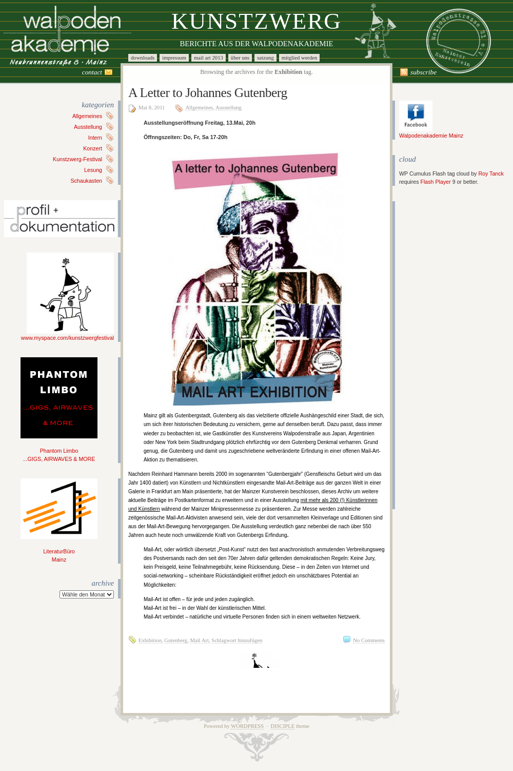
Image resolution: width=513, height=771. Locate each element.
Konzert (92, 148)
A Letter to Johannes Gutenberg (207, 92)
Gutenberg (175, 640)
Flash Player (435, 182)
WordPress (247, 726)
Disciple (282, 726)
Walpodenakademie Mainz (431, 132)
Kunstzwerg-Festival (77, 159)
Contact (92, 72)
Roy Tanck (491, 173)
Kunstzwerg (256, 21)
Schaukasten (86, 181)
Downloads (142, 58)
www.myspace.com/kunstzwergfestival (67, 335)
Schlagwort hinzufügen (236, 640)
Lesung (93, 170)
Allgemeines (87, 116)
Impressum (174, 58)
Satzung (265, 58)
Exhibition (150, 640)
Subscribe (423, 72)
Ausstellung (88, 127)
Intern (95, 137)
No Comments (369, 640)
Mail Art (199, 640)
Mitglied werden (300, 58)
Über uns (240, 58)
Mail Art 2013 (208, 58)
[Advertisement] (430, 355)
